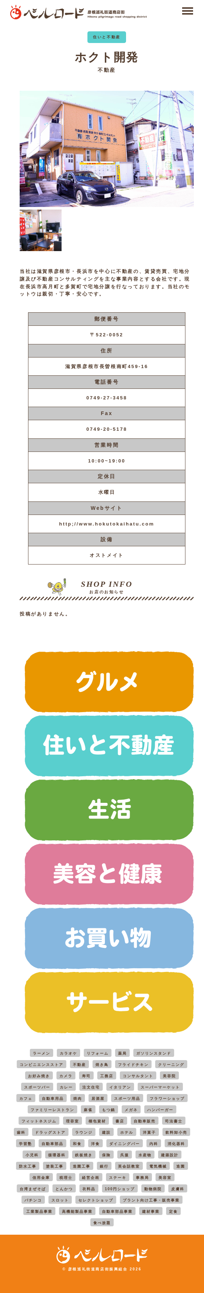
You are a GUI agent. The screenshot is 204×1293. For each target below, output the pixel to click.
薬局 (122, 1053)
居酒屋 (98, 1099)
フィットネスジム (38, 1121)
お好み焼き (39, 1076)
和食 (77, 1144)
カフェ (25, 1099)
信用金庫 (41, 1178)
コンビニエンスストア (41, 1065)
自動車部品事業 (117, 1212)
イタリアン (120, 1087)
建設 (106, 1132)
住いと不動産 (107, 37)
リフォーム (98, 1053)
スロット (60, 1200)
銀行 (104, 1166)
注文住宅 (91, 1087)
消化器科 (176, 1144)
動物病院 (153, 1189)
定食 (173, 1212)
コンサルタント (138, 1076)
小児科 (32, 1155)
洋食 (95, 1144)
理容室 (72, 1121)
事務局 (142, 1178)
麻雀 (88, 1110)
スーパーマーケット (160, 1087)
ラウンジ (84, 1132)
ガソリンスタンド (153, 1053)
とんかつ (64, 1189)
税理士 (65, 1178)
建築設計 (169, 1155)
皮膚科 (177, 1189)
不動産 (107, 70)
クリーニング (171, 1065)
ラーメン (41, 1053)
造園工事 (81, 1166)
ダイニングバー (124, 1144)
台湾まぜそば (33, 1189)
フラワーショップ (167, 1099)
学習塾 (25, 1144)
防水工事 (27, 1166)
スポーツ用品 (127, 1099)
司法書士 (174, 1121)
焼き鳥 (102, 1065)
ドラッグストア (50, 1132)
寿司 (86, 1076)
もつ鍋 (108, 1110)
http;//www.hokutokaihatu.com (106, 524)
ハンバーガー (160, 1110)
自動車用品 (53, 1099)
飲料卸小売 (176, 1132)
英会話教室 (129, 1166)
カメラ (65, 1076)
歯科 (21, 1132)
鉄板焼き (84, 1155)
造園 (180, 1166)
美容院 (169, 1076)
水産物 (145, 1155)
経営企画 (90, 1178)
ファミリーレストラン (52, 1110)
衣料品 (88, 1189)
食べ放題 (102, 1223)
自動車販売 (145, 1121)
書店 (119, 1121)
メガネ (131, 1110)
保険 (106, 1155)
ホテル (126, 1132)
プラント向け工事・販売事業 (151, 1200)
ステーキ (117, 1178)
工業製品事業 (39, 1212)
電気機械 (158, 1166)
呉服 (124, 1155)
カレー (66, 1087)
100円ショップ (120, 1189)
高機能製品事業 (77, 1212)
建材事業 (151, 1212)
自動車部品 (52, 1144)
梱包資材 (97, 1121)
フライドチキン (133, 1065)
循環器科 (57, 1155)
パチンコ (33, 1200)
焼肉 (77, 1099)
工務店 (106, 1076)
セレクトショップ (95, 1200)
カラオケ (68, 1053)
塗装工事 (54, 1166)
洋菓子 (149, 1132)
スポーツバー (37, 1087)
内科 (153, 1144)
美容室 (165, 1178)
